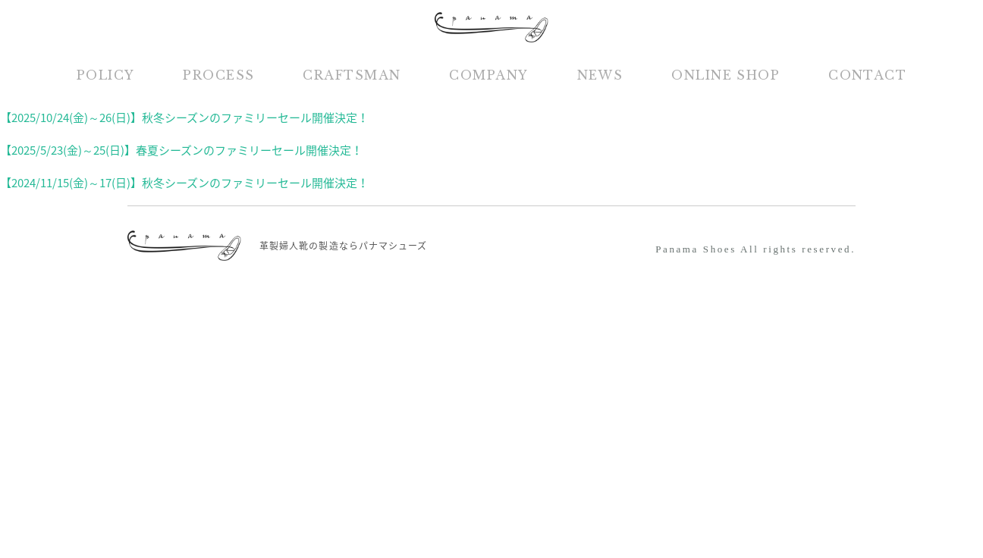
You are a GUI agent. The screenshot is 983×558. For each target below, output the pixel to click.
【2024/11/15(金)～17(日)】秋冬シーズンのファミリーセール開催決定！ (184, 182)
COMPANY (488, 75)
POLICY (106, 75)
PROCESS (218, 75)
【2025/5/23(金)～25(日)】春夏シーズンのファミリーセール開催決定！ (181, 150)
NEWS (600, 75)
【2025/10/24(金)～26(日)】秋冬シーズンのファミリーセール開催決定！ (184, 117)
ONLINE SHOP (725, 75)
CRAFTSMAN (351, 75)
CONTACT (867, 75)
